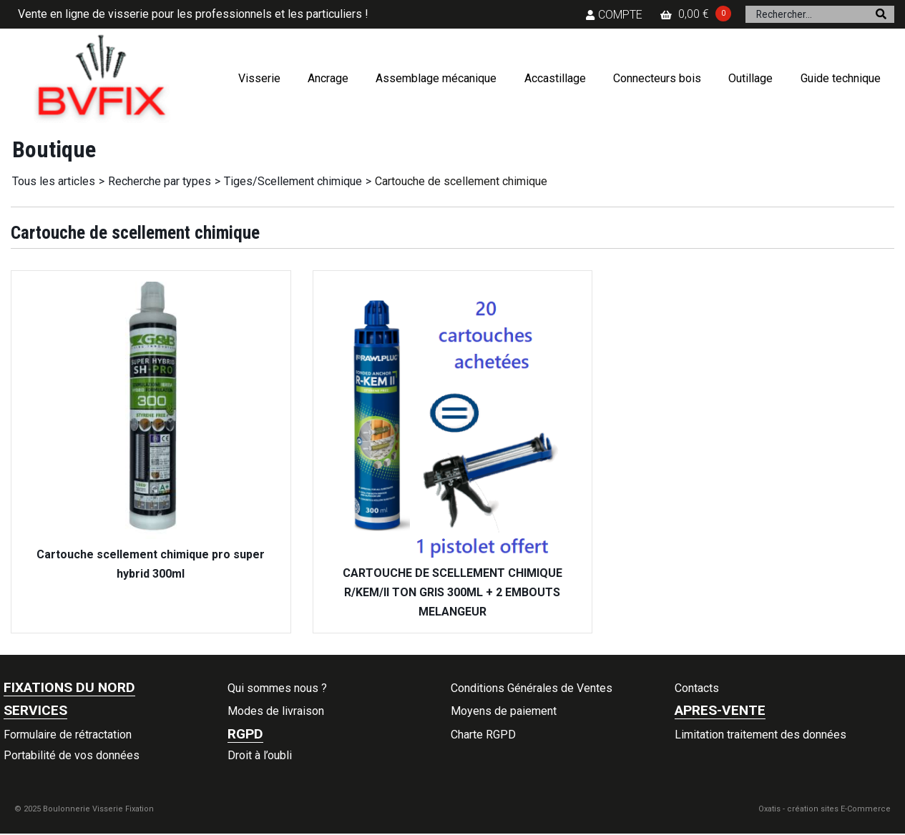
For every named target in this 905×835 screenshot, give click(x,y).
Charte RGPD (483, 734)
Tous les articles (53, 181)
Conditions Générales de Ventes (531, 688)
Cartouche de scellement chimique (461, 181)
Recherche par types (159, 181)
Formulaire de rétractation (68, 734)
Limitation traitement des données (760, 734)
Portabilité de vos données (72, 755)
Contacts (697, 688)
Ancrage (328, 78)
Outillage (750, 78)
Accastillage (555, 78)
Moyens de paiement (504, 711)
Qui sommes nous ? (277, 688)
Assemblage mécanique (436, 78)
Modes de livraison (276, 711)
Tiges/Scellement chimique (293, 181)
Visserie (259, 78)
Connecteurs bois (657, 78)
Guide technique (841, 78)
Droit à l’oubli (260, 755)
